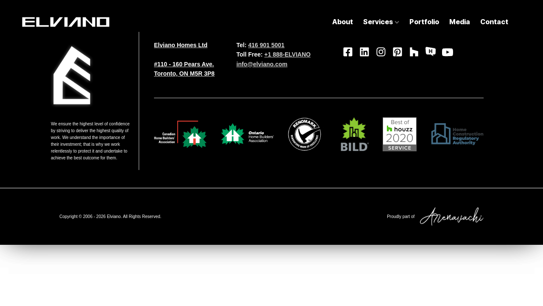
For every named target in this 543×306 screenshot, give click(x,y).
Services (381, 21)
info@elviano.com (261, 64)
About (342, 21)
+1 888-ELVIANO (287, 54)
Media (459, 21)
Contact (494, 21)
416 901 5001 (266, 45)
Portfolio (424, 21)
